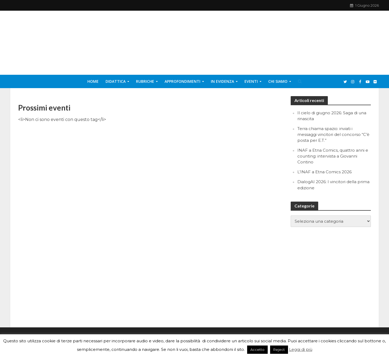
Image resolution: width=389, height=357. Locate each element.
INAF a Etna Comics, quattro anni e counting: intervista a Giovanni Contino (332, 156)
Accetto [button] (257, 349)
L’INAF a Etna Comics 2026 (324, 171)
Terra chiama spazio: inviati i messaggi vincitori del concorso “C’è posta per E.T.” (333, 134)
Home (93, 81)
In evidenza (222, 81)
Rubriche (145, 81)
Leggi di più (300, 349)
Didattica (116, 81)
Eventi (251, 81)
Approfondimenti (182, 81)
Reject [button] (279, 349)
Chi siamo (277, 81)
